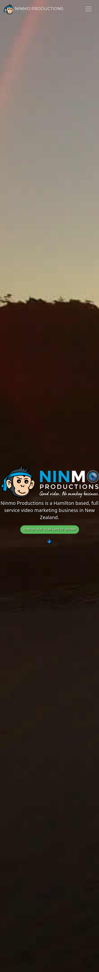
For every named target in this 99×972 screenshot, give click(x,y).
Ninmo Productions (33, 9)
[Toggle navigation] (88, 9)
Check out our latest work (49, 529)
